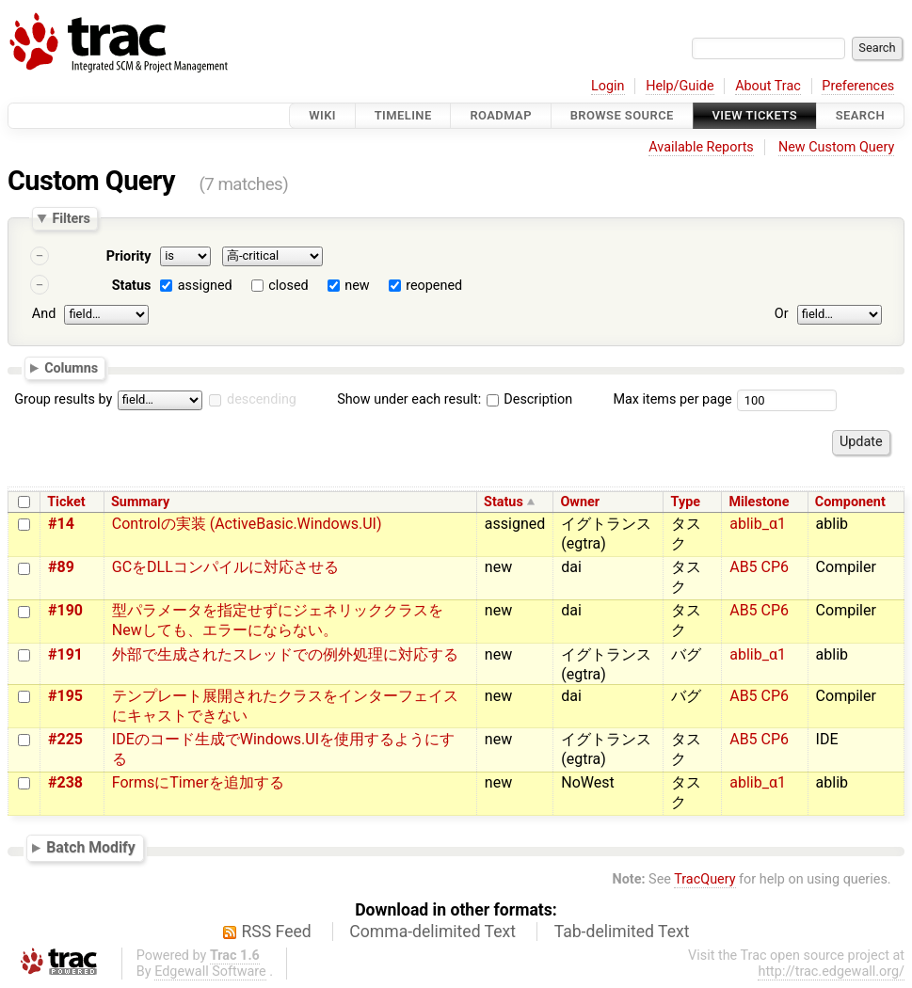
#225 (65, 739)
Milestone (758, 502)
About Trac (768, 86)
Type (685, 502)
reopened (434, 286)
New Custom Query (836, 147)
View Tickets (754, 115)
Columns (71, 366)
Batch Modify (91, 847)
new (356, 286)
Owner (580, 502)
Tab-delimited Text (622, 931)
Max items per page (672, 399)
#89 (61, 567)
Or (782, 314)
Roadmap (501, 115)
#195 (65, 696)
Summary (140, 502)
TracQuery (704, 879)
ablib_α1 (757, 524)
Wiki (322, 115)
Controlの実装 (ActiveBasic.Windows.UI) (247, 524)
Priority (129, 256)
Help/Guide (679, 86)
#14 (61, 524)
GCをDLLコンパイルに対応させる (225, 567)
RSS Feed (277, 931)
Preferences (858, 86)
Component (850, 502)
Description (529, 399)
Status (132, 286)
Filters (70, 218)
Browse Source (622, 115)
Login (608, 86)
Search (860, 115)
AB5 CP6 (759, 567)
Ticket (66, 502)
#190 (65, 610)
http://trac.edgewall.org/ (831, 972)
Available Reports (701, 147)
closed (288, 286)
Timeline (403, 115)
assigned (205, 286)
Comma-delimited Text (432, 931)
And (44, 314)
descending (261, 399)
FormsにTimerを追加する (198, 782)
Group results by (63, 399)
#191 (65, 654)
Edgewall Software (210, 972)
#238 (65, 782)
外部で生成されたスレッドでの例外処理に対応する (285, 654)
